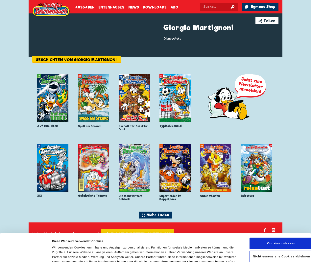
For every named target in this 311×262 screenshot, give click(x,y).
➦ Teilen (267, 21)
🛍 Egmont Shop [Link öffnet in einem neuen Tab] (260, 7)
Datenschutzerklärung (162, 243)
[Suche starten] (232, 7)
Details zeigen (62, 254)
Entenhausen (111, 7)
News (134, 7)
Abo (174, 7)
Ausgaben (85, 7)
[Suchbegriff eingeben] (219, 7)
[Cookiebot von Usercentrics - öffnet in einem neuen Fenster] (25, 254)
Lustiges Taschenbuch (51, 9)
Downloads (155, 7)
